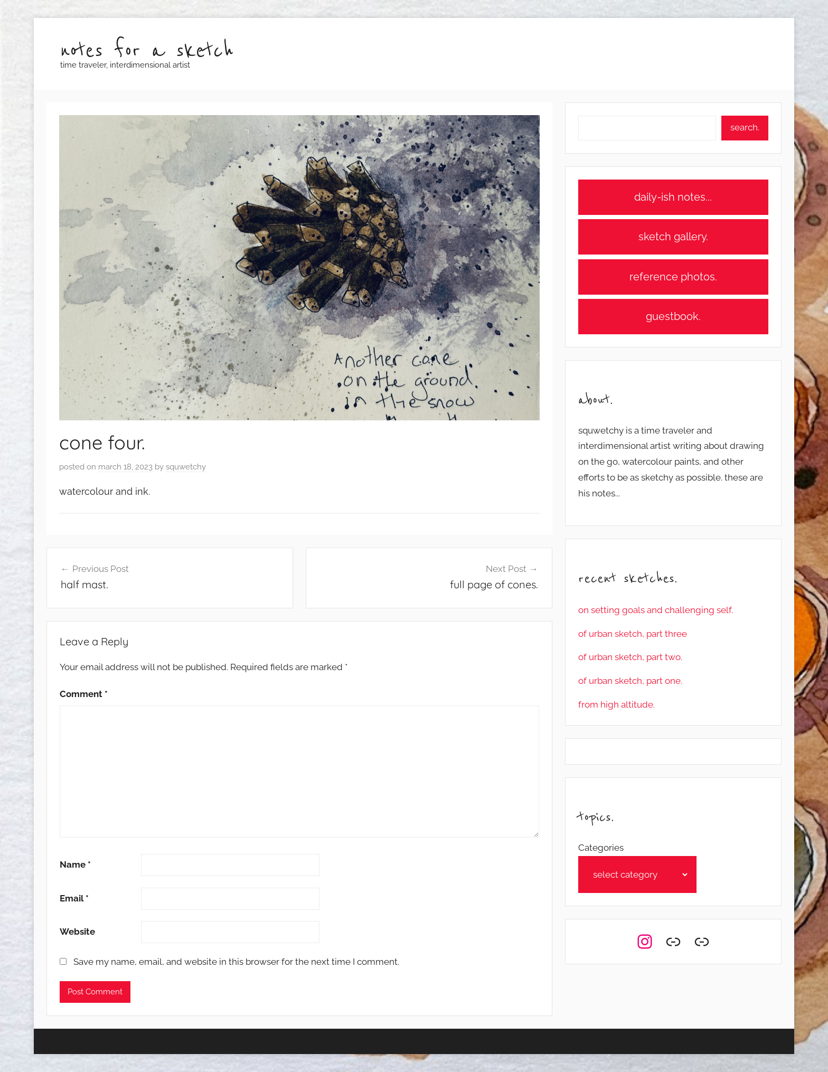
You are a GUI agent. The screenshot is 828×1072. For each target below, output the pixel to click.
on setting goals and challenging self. (655, 610)
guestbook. (673, 316)
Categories (601, 847)
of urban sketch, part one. (630, 680)
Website (77, 931)
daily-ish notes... (673, 197)
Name (75, 864)
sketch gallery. (673, 236)
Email (74, 898)
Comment (84, 694)
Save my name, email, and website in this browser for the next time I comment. (236, 961)
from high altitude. (616, 704)
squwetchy (186, 467)
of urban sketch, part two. (630, 657)
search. (744, 127)
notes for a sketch (146, 50)
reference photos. (673, 276)
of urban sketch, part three (632, 633)
